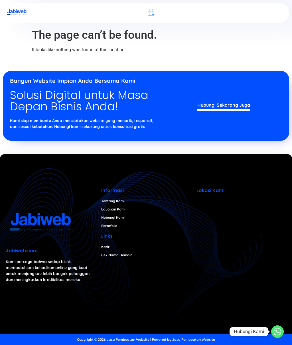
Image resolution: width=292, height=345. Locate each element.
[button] (151, 13)
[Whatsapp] (277, 331)
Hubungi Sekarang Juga (223, 105)
